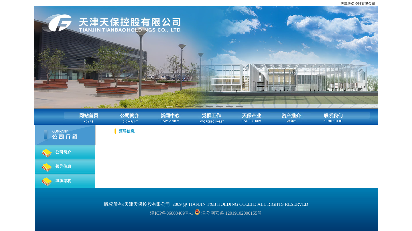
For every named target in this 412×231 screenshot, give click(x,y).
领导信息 (63, 166)
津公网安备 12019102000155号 (228, 213)
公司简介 (63, 152)
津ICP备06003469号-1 (171, 213)
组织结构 (63, 181)
